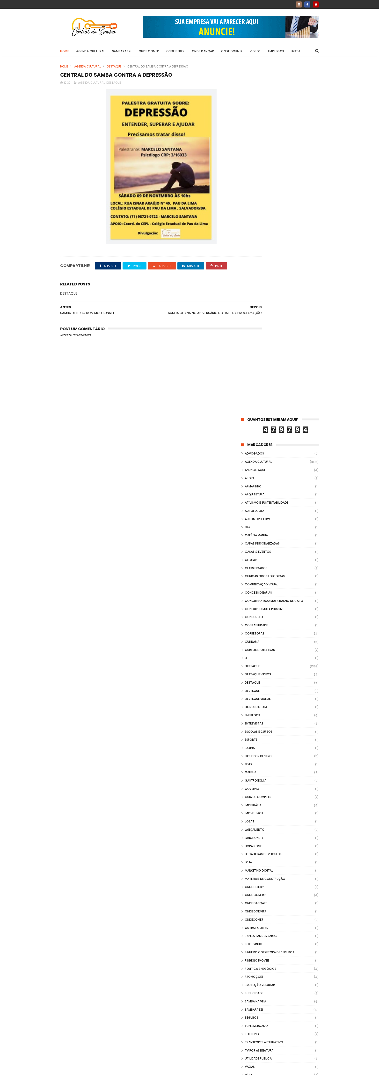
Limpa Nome (253, 494)
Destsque (252, 339)
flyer (248, 413)
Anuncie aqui (255, 118)
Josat (249, 470)
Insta (296, 51)
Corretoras (254, 282)
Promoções (254, 625)
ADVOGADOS (254, 102)
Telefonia (252, 682)
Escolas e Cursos (258, 380)
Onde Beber (175, 51)
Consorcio (254, 265)
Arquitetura (254, 143)
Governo (252, 437)
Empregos (276, 51)
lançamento (254, 478)
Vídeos (250, 740)
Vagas (250, 715)
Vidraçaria (253, 748)
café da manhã (256, 184)
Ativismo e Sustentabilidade (266, 151)
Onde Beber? (254, 535)
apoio (249, 126)
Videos (255, 51)
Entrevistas (254, 372)
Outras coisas (256, 576)
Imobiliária (253, 453)
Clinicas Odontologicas (265, 225)
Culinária (252, 290)
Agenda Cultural (90, 51)
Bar (247, 175)
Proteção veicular (260, 633)
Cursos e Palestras (260, 298)
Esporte (251, 388)
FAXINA (250, 396)
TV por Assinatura (259, 699)
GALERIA (250, 421)
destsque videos (258, 347)
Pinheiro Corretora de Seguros (269, 601)
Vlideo (250, 756)
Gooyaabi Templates (138, 1069)
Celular (251, 208)
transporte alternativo (264, 690)
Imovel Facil (254, 462)
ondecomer (254, 568)
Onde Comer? (255, 543)
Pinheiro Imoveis (257, 609)
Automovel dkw (257, 167)
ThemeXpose (87, 1069)
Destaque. (253, 331)
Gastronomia (255, 429)
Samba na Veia (255, 650)
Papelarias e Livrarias (261, 584)
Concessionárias (258, 241)
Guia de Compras (258, 445)
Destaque (114, 66)
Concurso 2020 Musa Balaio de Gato (274, 249)
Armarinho (253, 135)
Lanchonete (254, 486)
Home (64, 51)
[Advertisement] (280, 1013)
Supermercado (256, 674)
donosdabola (256, 355)
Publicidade (254, 642)
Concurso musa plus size (264, 257)
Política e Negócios (260, 617)
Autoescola (254, 159)
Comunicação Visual (261, 233)
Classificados (256, 216)
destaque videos (258, 323)
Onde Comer (149, 51)
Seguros (251, 666)
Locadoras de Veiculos (263, 502)
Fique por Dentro (258, 404)
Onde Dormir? (255, 560)
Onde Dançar (203, 51)
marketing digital (259, 519)
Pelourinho (253, 592)
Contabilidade (256, 274)
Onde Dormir (231, 51)
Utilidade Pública (258, 707)
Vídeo (249, 723)
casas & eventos (258, 200)
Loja (248, 511)
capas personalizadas (262, 192)
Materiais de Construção (265, 527)
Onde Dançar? (256, 552)
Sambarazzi (121, 51)
